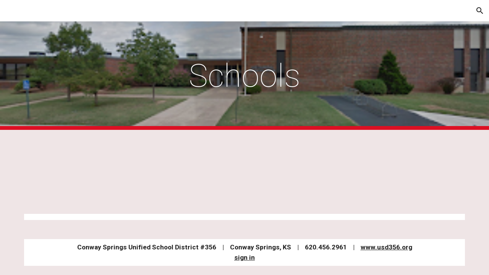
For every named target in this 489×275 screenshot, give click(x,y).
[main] (244, 76)
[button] (480, 11)
